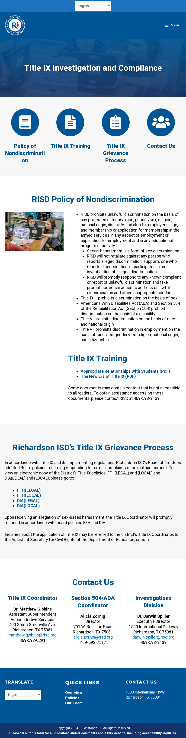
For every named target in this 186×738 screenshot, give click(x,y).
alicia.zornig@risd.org (93, 637)
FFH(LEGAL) (29, 490)
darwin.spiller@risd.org (153, 637)
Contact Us (161, 146)
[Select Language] (93, 6)
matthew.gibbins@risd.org (32, 635)
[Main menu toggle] (171, 25)
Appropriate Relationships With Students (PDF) (125, 371)
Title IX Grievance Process (115, 153)
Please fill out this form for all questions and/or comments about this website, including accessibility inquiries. (93, 733)
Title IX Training (70, 146)
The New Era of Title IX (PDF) (108, 376)
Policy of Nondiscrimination (25, 153)
